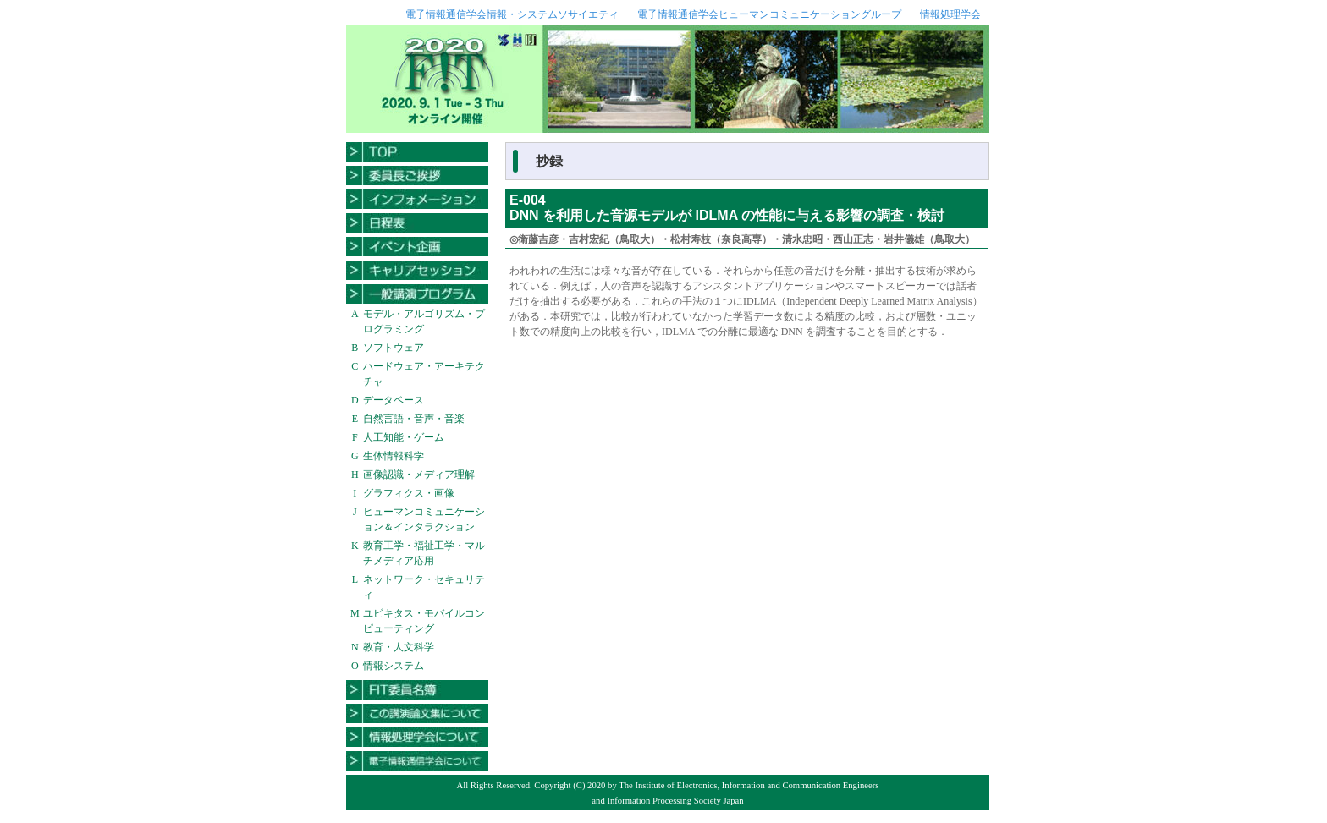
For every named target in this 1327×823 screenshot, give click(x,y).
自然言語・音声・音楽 (414, 419)
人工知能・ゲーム (403, 437)
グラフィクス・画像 (408, 493)
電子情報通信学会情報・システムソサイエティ (512, 14)
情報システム (393, 666)
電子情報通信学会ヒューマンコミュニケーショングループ (769, 14)
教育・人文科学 (398, 647)
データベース (393, 400)
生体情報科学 (393, 456)
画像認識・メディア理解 (419, 474)
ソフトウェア (393, 348)
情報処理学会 (950, 14)
